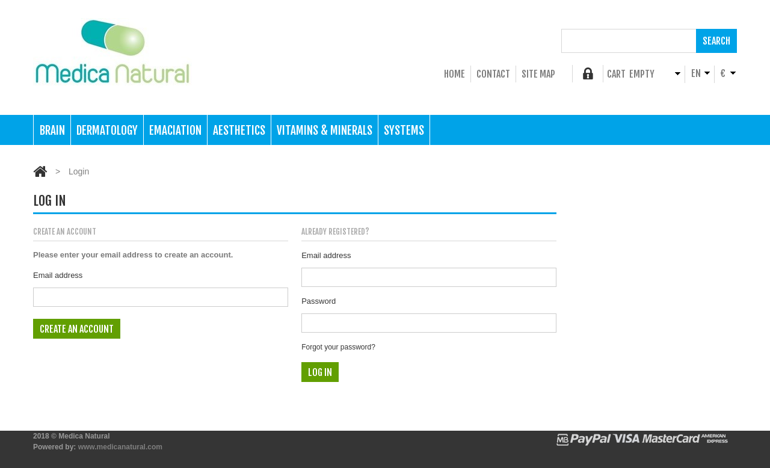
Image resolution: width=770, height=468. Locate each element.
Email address (57, 275)
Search (716, 41)
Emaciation (175, 130)
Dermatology (107, 130)
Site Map (538, 74)
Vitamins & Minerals (324, 130)
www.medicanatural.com (120, 447)
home (454, 74)
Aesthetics (239, 130)
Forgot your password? (338, 347)
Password (318, 301)
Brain (52, 130)
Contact (493, 74)
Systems (404, 130)
